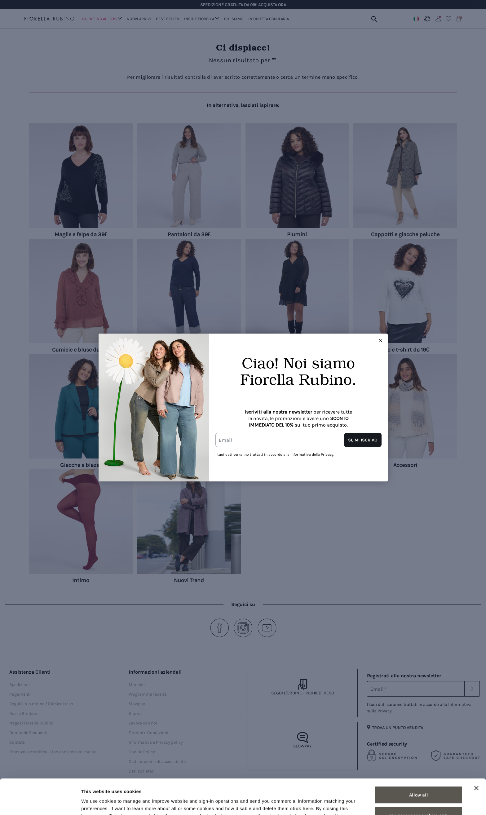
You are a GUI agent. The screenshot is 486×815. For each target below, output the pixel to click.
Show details (325, 802)
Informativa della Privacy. (312, 454)
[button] (380, 340)
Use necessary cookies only (418, 782)
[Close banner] (476, 755)
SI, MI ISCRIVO (363, 440)
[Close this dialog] (380, 340)
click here (301, 775)
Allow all (418, 761)
